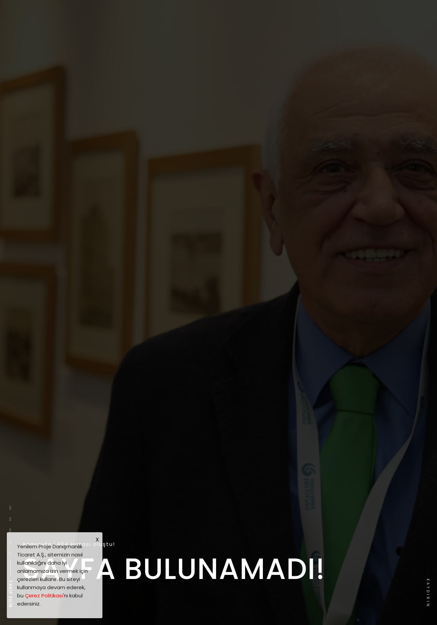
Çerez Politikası (44, 595)
